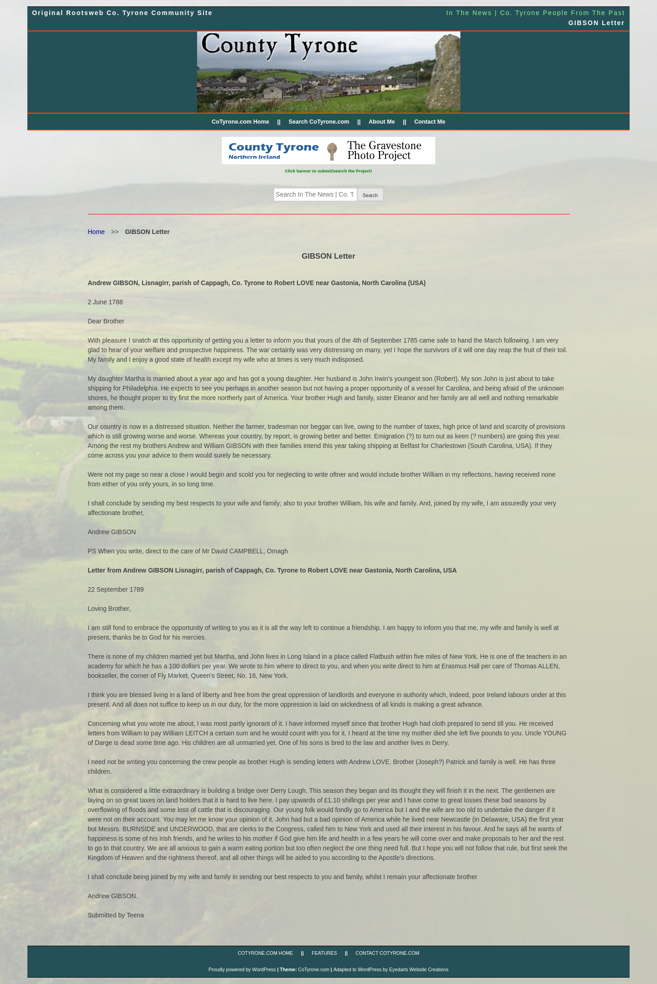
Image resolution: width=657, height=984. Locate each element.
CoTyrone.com (313, 969)
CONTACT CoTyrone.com (387, 953)
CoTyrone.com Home (240, 122)
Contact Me (429, 122)
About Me (382, 122)
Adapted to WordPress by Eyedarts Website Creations (391, 969)
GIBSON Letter (596, 22)
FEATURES (324, 953)
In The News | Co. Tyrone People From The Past (535, 12)
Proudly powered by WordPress (242, 969)
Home (96, 231)
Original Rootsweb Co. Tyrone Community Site (122, 12)
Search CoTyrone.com (318, 122)
